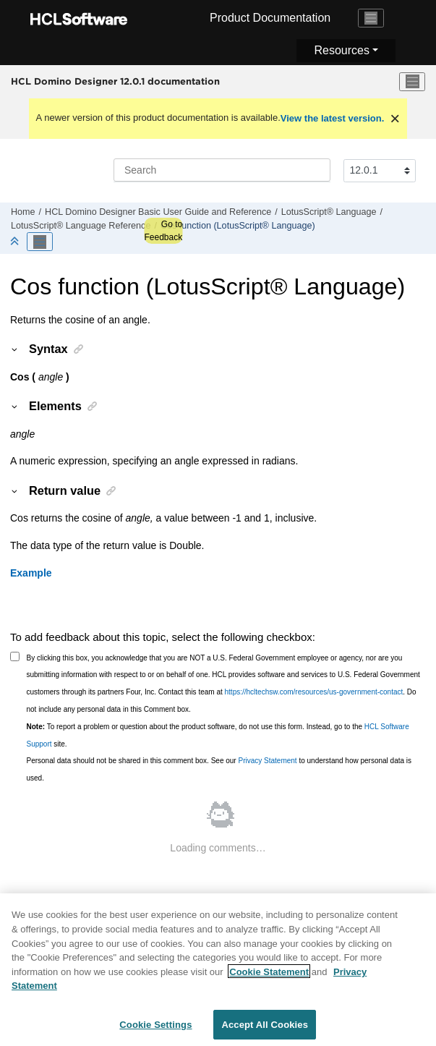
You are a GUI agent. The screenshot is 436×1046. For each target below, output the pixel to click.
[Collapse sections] (16, 242)
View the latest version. (333, 118)
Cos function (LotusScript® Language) (238, 226)
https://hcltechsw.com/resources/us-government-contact (314, 692)
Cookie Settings (155, 1029)
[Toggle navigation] (371, 18)
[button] (15, 348)
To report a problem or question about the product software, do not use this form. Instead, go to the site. (218, 735)
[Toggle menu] (412, 81)
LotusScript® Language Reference (80, 226)
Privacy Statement (267, 761)
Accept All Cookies (264, 1029)
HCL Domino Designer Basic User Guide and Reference (158, 212)
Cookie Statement (269, 976)
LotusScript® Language (329, 212)
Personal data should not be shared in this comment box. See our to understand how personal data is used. (219, 769)
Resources (341, 50)
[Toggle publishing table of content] (40, 241)
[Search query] (222, 170)
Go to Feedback (163, 230)
